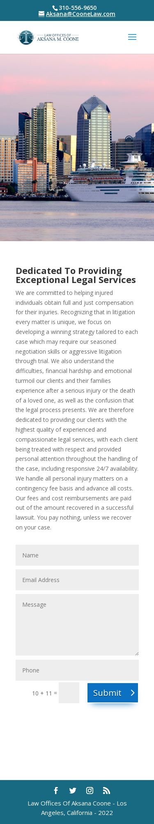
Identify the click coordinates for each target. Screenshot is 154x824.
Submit (107, 692)
